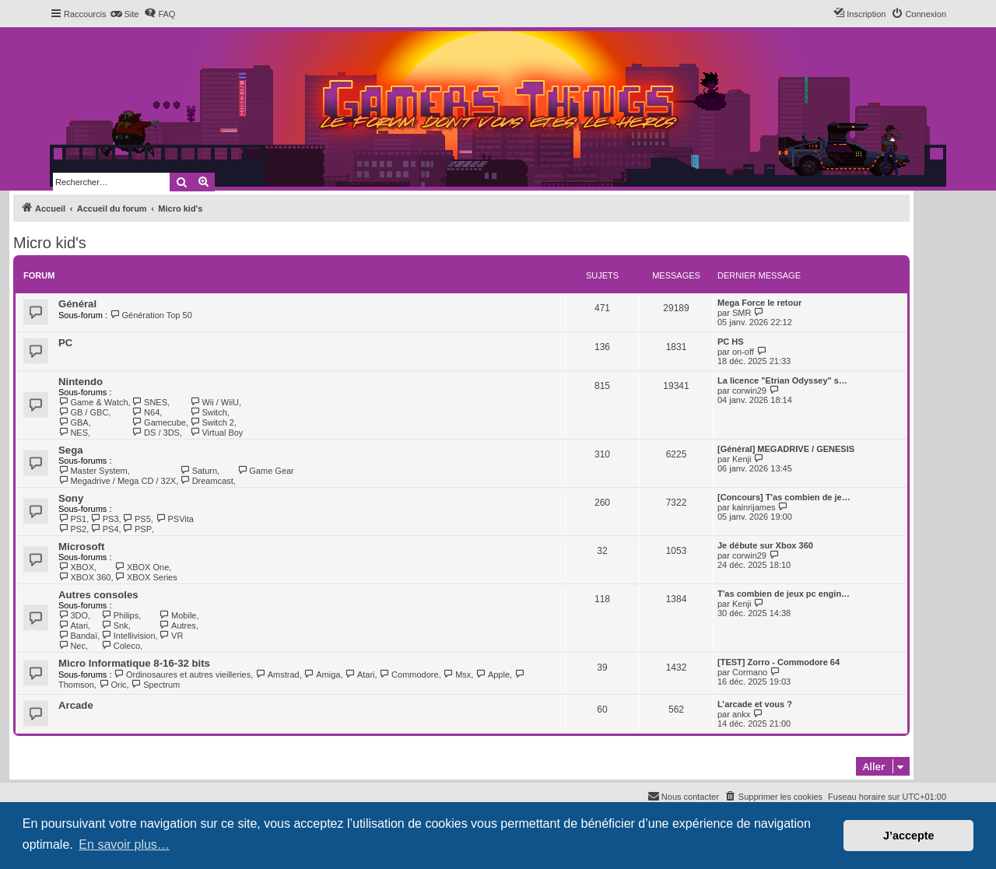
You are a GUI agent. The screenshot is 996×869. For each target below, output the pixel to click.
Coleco (120, 645)
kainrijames (754, 507)
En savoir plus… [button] (124, 844)
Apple (492, 674)
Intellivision (128, 635)
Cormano (749, 672)
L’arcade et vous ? (754, 704)
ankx (741, 714)
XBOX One (141, 567)
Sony (70, 498)
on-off (743, 351)
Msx (458, 674)
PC (65, 343)
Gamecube (159, 422)
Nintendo (80, 381)
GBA (73, 422)
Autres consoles (98, 595)
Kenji (741, 459)
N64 (146, 412)
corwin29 (749, 390)
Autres (178, 625)
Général (77, 304)
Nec (72, 645)
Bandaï (77, 635)
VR (172, 635)
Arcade (75, 705)
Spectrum (156, 684)
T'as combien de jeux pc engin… (783, 593)
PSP (137, 529)
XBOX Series (145, 577)
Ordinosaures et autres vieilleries (182, 674)
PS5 (137, 519)
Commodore (409, 674)
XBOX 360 (84, 577)
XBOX (76, 567)
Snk (114, 625)
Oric (113, 684)
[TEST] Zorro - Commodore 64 (778, 662)
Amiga (322, 674)
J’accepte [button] (909, 835)
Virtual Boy (216, 432)
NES (73, 432)
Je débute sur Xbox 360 (765, 545)
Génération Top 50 (151, 315)
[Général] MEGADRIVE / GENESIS (785, 449)
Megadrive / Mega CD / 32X (117, 480)
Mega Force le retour (759, 302)
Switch (208, 412)
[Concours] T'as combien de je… (783, 497)
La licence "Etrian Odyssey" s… (782, 380)
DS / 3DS (156, 432)
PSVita (175, 519)
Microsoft (81, 546)
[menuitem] (124, 14)
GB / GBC (83, 412)
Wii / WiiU (214, 402)
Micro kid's (49, 242)
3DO (73, 615)
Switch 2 (212, 422)
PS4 (104, 529)
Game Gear (265, 470)
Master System (93, 470)
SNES (149, 402)
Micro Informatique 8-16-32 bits (134, 663)
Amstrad (277, 674)
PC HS (730, 341)
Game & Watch (93, 402)
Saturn (198, 470)
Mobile (178, 615)
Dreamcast (206, 480)
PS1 (72, 519)
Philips (120, 615)
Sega (70, 450)
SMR (741, 312)
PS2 (72, 529)
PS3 (104, 519)
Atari (73, 625)
